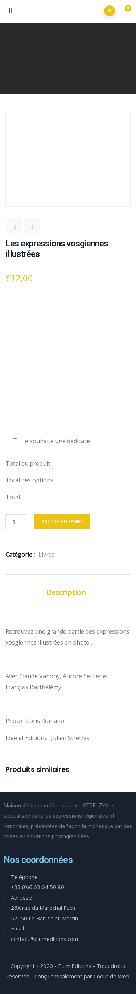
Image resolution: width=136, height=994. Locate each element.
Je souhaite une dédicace (56, 441)
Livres (46, 555)
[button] (125, 11)
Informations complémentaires (68, 606)
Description (66, 592)
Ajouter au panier (62, 522)
